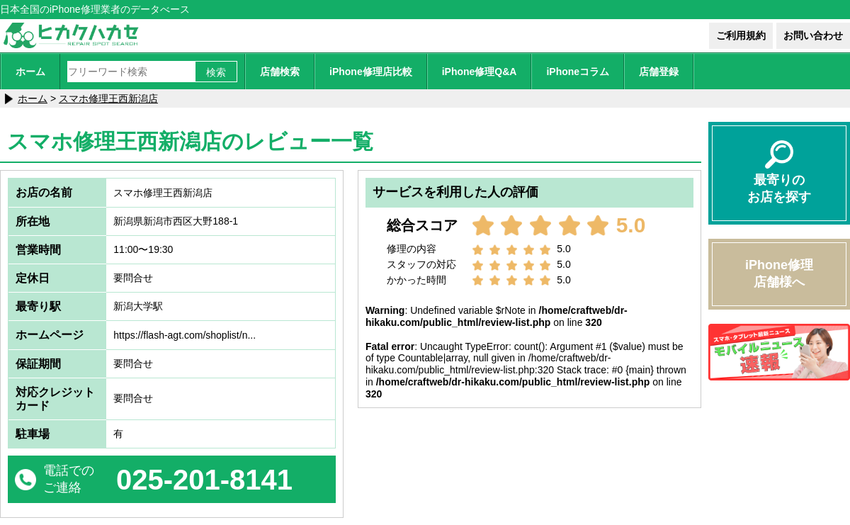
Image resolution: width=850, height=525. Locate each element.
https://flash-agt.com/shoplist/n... (184, 335)
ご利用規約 (741, 35)
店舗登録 (659, 71)
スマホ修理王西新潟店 (108, 98)
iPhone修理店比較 (370, 71)
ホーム (30, 71)
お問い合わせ (813, 35)
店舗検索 (280, 71)
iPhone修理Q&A (479, 71)
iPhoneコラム (577, 71)
